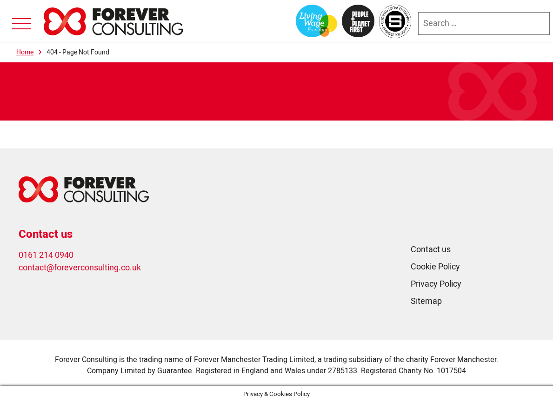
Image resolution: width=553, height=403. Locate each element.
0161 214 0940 (46, 255)
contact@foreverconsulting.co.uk (80, 268)
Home (24, 52)
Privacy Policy (436, 284)
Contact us (431, 249)
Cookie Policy (435, 267)
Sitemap (426, 301)
